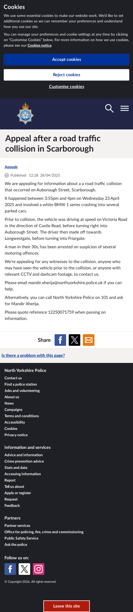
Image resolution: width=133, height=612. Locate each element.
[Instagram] (38, 569)
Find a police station (20, 384)
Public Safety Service (21, 538)
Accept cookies (66, 59)
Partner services (17, 526)
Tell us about (14, 487)
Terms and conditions (21, 416)
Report (9, 480)
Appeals (11, 167)
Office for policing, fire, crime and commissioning (43, 532)
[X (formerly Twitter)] (24, 569)
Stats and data (15, 468)
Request (11, 499)
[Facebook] (10, 569)
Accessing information (22, 474)
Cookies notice (39, 45)
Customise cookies (66, 87)
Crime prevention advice (24, 461)
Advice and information (23, 455)
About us (11, 397)
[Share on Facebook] (60, 340)
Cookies (10, 429)
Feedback (12, 506)
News (9, 403)
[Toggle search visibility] (109, 108)
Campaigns (13, 410)
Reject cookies (66, 75)
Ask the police (15, 545)
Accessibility (14, 422)
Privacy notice (16, 435)
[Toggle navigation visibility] (124, 108)
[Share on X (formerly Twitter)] (74, 340)
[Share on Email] (88, 340)
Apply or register (17, 493)
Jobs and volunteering (22, 391)
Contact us (13, 378)
